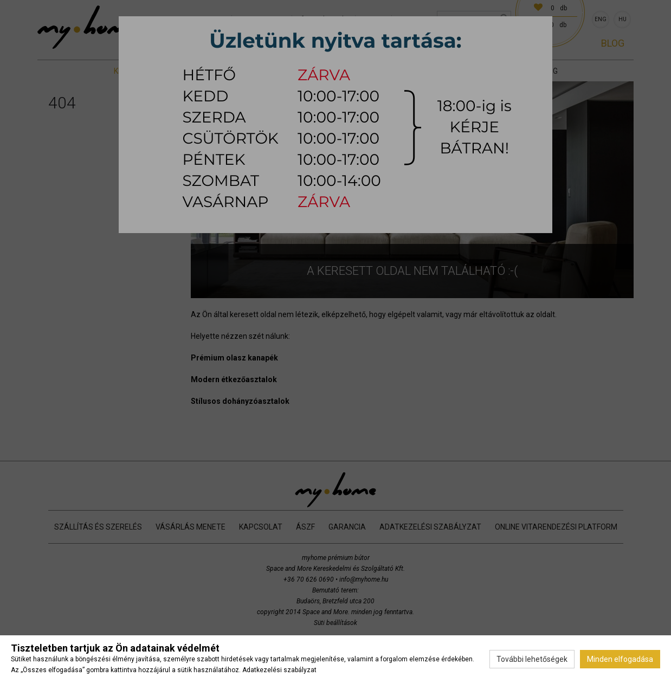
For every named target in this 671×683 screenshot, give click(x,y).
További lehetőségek (531, 659)
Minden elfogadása (620, 659)
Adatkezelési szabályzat (279, 670)
